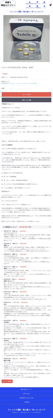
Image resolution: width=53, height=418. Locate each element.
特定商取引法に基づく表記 (26, 398)
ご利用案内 (26, 402)
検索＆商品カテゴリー (26, 389)
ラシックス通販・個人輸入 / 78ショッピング (26, 12)
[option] (26, 38)
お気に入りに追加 (26, 100)
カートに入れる (26, 94)
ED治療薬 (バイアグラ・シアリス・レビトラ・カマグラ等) (19, 83)
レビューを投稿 (7, 381)
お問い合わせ (26, 393)
